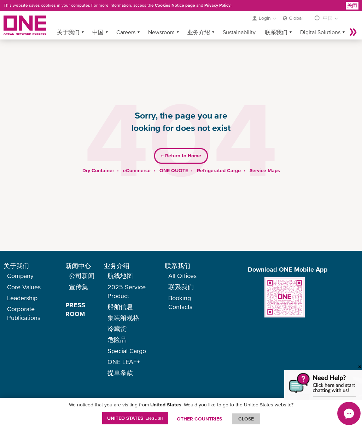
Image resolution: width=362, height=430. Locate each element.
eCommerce (137, 159)
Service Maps (265, 159)
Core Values (24, 287)
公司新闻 (81, 275)
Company (20, 275)
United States (135, 418)
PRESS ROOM (75, 309)
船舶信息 (120, 306)
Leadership (22, 298)
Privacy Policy (217, 5)
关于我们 (68, 21)
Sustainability (239, 21)
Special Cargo (126, 351)
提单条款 (120, 372)
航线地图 (120, 275)
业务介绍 (198, 21)
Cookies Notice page (175, 5)
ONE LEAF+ (123, 361)
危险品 (117, 339)
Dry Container (98, 159)
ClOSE (246, 419)
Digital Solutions (320, 21)
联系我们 (276, 21)
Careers (125, 21)
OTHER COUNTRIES (199, 419)
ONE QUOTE (173, 159)
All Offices (182, 275)
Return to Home (181, 144)
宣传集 (78, 287)
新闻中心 (78, 265)
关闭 (352, 5)
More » (353, 20)
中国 (98, 21)
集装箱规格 (123, 317)
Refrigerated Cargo (219, 159)
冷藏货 (117, 328)
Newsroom (161, 21)
